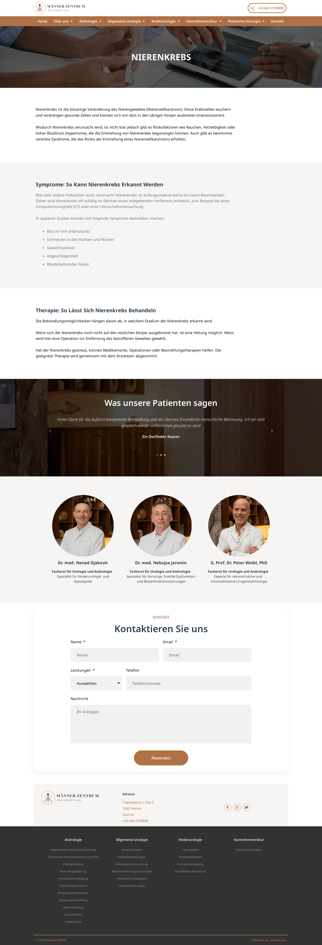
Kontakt (277, 21)
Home (42, 21)
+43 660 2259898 (271, 8)
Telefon (132, 670)
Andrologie (90, 21)
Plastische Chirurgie (246, 21)
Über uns (63, 21)
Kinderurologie (166, 21)
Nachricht (79, 698)
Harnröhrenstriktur (203, 21)
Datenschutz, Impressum (269, 940)
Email (168, 641)
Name (77, 641)
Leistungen (81, 670)
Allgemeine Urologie (126, 21)
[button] (50, 431)
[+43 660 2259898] (252, 8)
